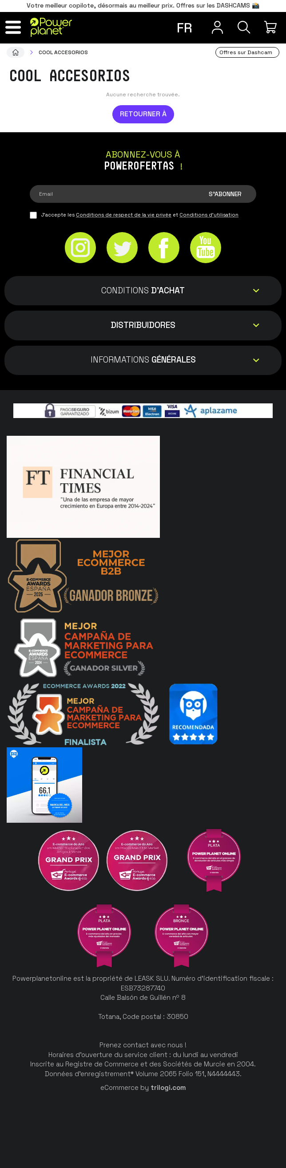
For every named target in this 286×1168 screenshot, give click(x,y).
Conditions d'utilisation (208, 215)
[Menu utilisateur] (213, 27)
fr (184, 27)
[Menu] (14, 27)
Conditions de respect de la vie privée (123, 215)
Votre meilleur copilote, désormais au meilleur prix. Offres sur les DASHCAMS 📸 (143, 5)
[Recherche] (242, 27)
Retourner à (143, 113)
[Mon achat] (271, 27)
